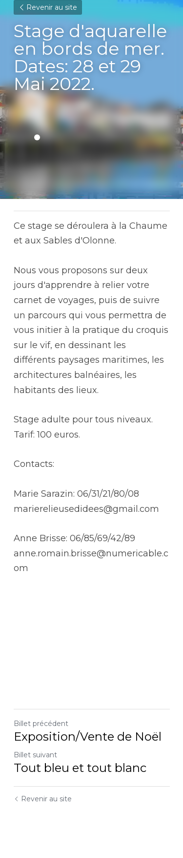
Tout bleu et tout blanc (80, 768)
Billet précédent (41, 723)
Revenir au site (48, 7)
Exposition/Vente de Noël (88, 736)
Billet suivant (35, 754)
